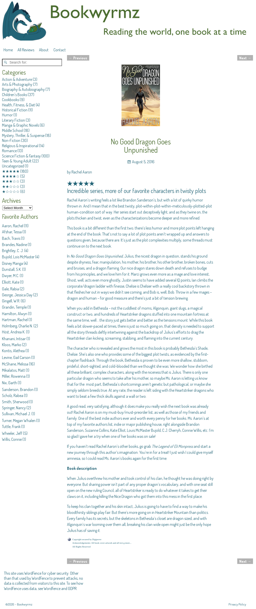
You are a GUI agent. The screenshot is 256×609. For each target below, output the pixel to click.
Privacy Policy (237, 604)
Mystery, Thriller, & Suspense (23, 135)
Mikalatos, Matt (13, 370)
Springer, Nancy (14, 407)
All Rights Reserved (81, 546)
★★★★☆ (11, 176)
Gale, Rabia (10, 288)
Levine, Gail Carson (16, 357)
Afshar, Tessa (12, 231)
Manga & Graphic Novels (20, 125)
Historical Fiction (15, 109)
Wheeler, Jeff (12, 433)
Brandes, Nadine (14, 244)
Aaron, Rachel (12, 225)
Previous (78, 58)
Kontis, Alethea (13, 350)
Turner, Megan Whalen (19, 420)
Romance (9, 150)
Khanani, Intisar (14, 338)
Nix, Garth (9, 382)
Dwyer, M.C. (10, 275)
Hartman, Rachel (15, 319)
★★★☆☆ (11, 181)
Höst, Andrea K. (13, 331)
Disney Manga (12, 263)
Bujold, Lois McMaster (18, 256)
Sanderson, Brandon (18, 389)
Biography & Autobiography (23, 89)
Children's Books (14, 94)
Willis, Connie (12, 439)
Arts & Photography (17, 84)
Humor (7, 114)
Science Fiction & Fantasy (21, 155)
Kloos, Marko (11, 344)
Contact (60, 49)
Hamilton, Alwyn (14, 313)
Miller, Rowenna (14, 376)
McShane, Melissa (15, 363)
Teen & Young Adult (17, 160)
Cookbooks (10, 99)
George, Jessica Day (17, 294)
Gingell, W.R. (11, 300)
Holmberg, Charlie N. (17, 325)
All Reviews (26, 49)
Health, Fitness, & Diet (18, 104)
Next (245, 58)
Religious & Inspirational (20, 145)
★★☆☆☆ (11, 186)
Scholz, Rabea (12, 395)
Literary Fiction (13, 120)
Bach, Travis (11, 238)
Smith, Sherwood (15, 401)
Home (8, 49)
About (43, 49)
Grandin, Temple (14, 307)
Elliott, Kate (10, 282)
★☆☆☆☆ (11, 191)
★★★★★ (11, 171)
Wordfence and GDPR (60, 588)
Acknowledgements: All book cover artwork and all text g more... (101, 543)
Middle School (12, 130)
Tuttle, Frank (11, 426)
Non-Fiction (11, 140)
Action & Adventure (17, 79)
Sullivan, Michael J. (16, 413)
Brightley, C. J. (13, 250)
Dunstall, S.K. (12, 269)
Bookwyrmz (24, 604)
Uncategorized (13, 165)
